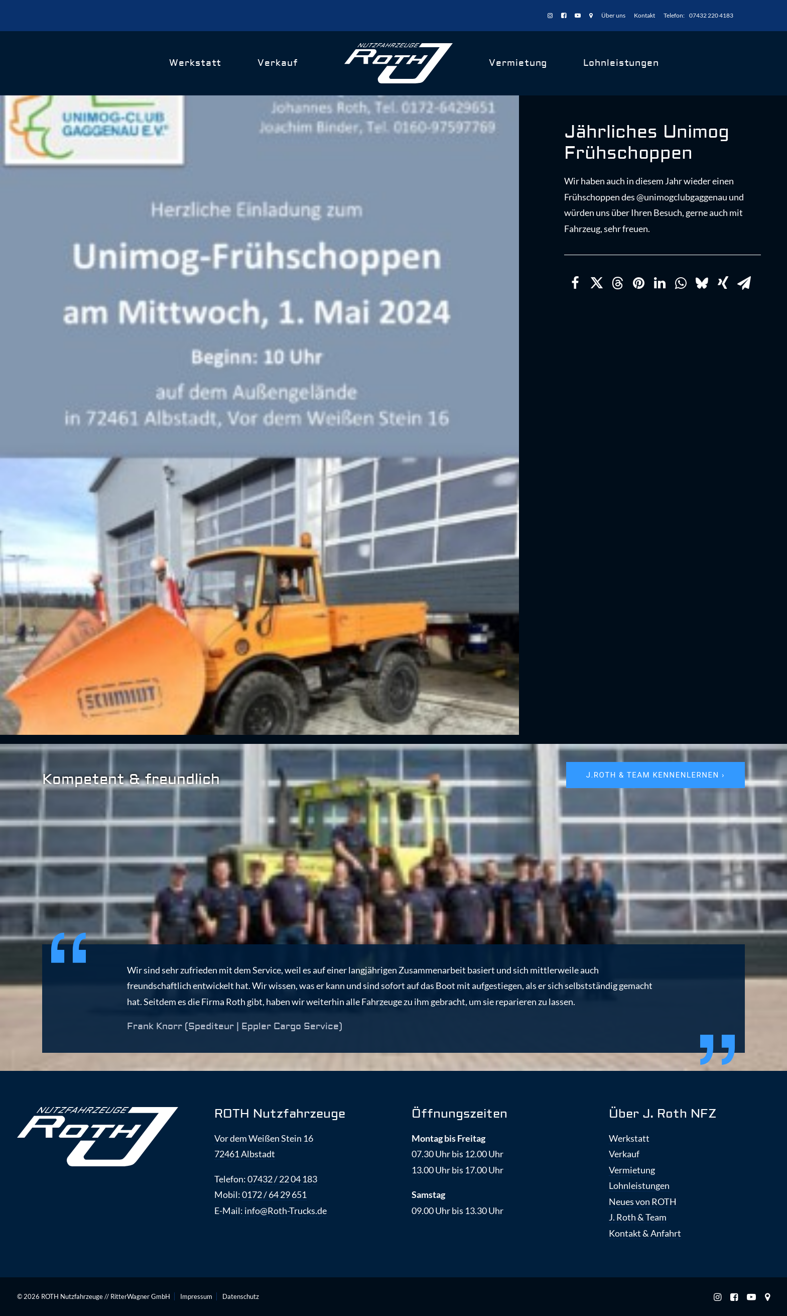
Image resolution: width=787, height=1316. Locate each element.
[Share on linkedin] (659, 283)
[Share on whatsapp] (681, 283)
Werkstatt (195, 63)
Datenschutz (240, 1296)
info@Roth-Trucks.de (285, 1210)
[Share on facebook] (575, 283)
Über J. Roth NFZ (662, 1114)
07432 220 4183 (711, 15)
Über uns (613, 15)
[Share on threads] (617, 283)
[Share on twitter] (596, 283)
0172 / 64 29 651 (274, 1194)
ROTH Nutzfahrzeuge (279, 1114)
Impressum (196, 1296)
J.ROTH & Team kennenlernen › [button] (655, 775)
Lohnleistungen (621, 63)
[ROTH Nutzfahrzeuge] (398, 63)
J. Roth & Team (638, 1217)
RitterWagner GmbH (140, 1296)
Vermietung (518, 63)
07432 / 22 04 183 (282, 1178)
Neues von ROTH (643, 1201)
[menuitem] (552, 16)
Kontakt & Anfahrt (645, 1233)
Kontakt (644, 15)
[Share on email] (744, 283)
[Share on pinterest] (638, 283)
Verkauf (277, 63)
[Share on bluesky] (702, 283)
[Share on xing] (723, 283)
